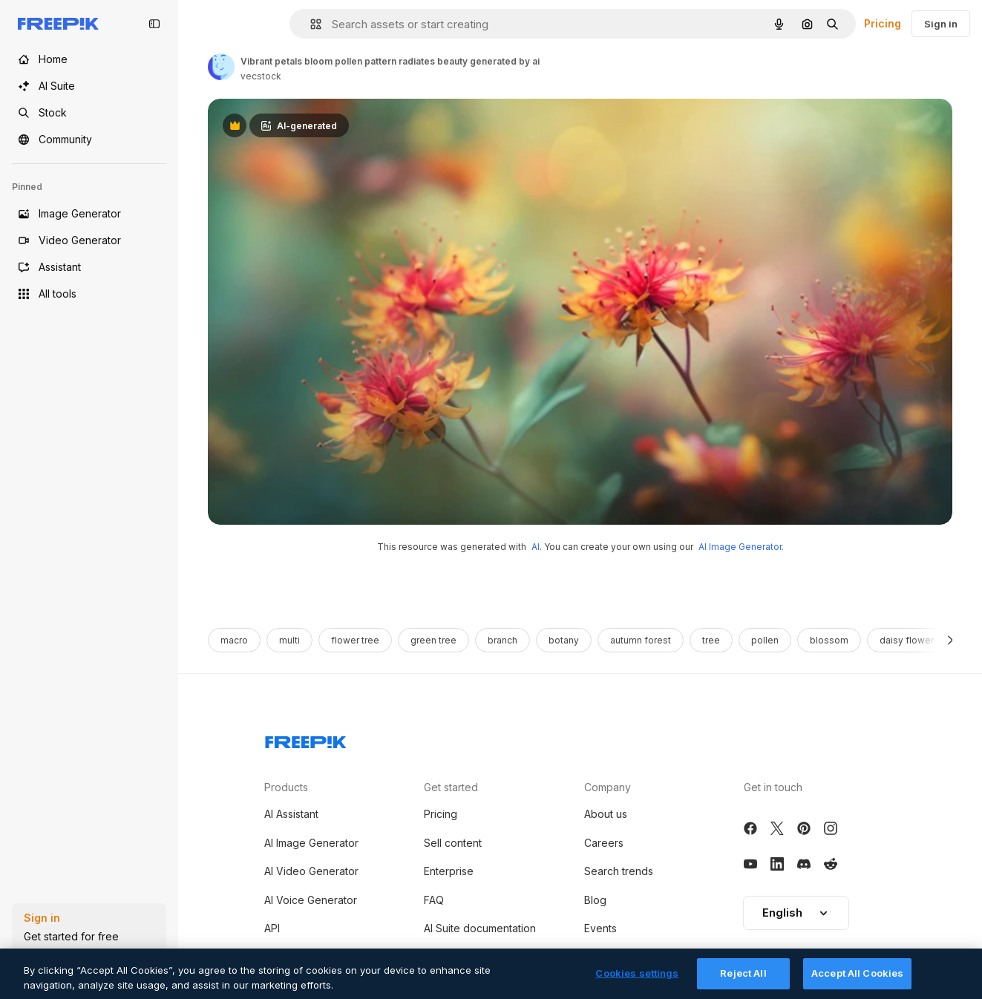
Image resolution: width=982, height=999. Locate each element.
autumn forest (640, 640)
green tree (433, 640)
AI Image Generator (311, 842)
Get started (451, 787)
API (272, 928)
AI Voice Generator (310, 900)
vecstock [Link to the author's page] (260, 76)
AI (535, 546)
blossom (829, 640)
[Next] (950, 640)
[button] (309, 24)
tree (711, 640)
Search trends (618, 871)
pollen (765, 640)
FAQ (434, 900)
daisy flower (907, 640)
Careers (603, 842)
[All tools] (89, 294)
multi (289, 640)
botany (564, 640)
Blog (595, 900)
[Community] (89, 139)
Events (600, 928)
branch (502, 640)
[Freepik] (58, 24)
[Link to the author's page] (221, 66)
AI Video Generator (311, 871)
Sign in (941, 24)
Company (607, 787)
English (796, 912)
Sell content (453, 842)
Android (283, 956)
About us (605, 814)
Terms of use (456, 956)
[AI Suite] (89, 86)
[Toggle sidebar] (154, 24)
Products (286, 787)
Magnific (605, 956)
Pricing (882, 23)
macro (234, 640)
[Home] (89, 59)
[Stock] (89, 113)
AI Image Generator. (741, 546)
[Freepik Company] (305, 739)
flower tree (355, 640)
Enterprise (449, 871)
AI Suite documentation (480, 928)
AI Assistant (291, 814)
